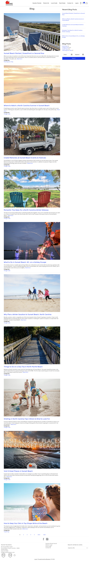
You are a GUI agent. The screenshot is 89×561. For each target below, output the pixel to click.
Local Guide (54, 3)
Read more (19, 59)
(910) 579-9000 (4, 551)
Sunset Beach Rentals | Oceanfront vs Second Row (24, 53)
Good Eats (65, 46)
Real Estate (62, 3)
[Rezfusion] (15, 555)
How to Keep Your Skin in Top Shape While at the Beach (25, 523)
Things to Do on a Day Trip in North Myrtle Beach (23, 367)
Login (35, 559)
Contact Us (70, 3)
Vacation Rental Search (51, 543)
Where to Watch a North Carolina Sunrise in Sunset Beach (27, 105)
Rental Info (46, 3)
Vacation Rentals (36, 3)
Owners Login (49, 545)
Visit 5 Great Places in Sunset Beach (18, 471)
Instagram (47, 539)
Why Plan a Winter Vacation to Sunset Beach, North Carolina (27, 314)
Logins (77, 3)
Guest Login (48, 546)
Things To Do (7, 114)
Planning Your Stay (8, 61)
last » (44, 534)
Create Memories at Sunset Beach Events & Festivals (25, 158)
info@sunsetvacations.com (8, 552)
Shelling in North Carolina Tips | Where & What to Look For (27, 419)
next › (39, 534)
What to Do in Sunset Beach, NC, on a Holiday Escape (25, 262)
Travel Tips (6, 532)
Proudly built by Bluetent (44, 559)
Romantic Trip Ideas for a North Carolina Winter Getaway (26, 210)
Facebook (43, 539)
